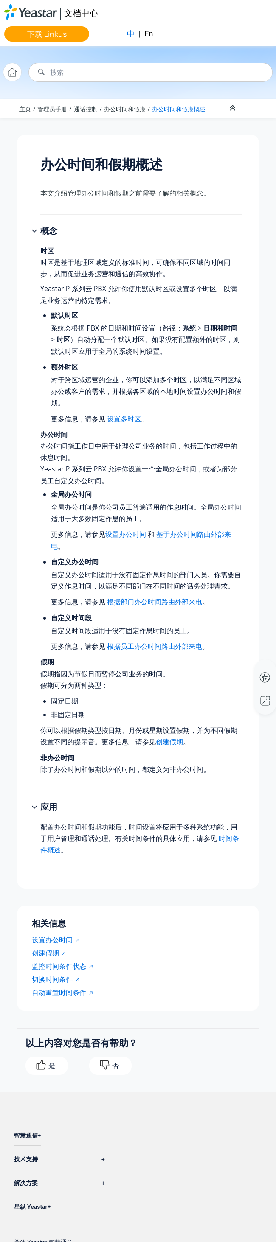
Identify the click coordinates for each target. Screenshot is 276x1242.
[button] (35, 231)
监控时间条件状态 (59, 966)
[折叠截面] (233, 108)
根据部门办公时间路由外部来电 (154, 601)
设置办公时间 (125, 534)
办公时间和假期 (125, 109)
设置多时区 (124, 418)
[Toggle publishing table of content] (255, 108)
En (148, 33)
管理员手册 (52, 109)
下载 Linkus (47, 34)
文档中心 (81, 13)
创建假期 (169, 741)
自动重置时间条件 (59, 992)
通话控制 (86, 109)
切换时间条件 (52, 979)
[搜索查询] (150, 72)
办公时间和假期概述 (179, 109)
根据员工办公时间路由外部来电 (154, 646)
